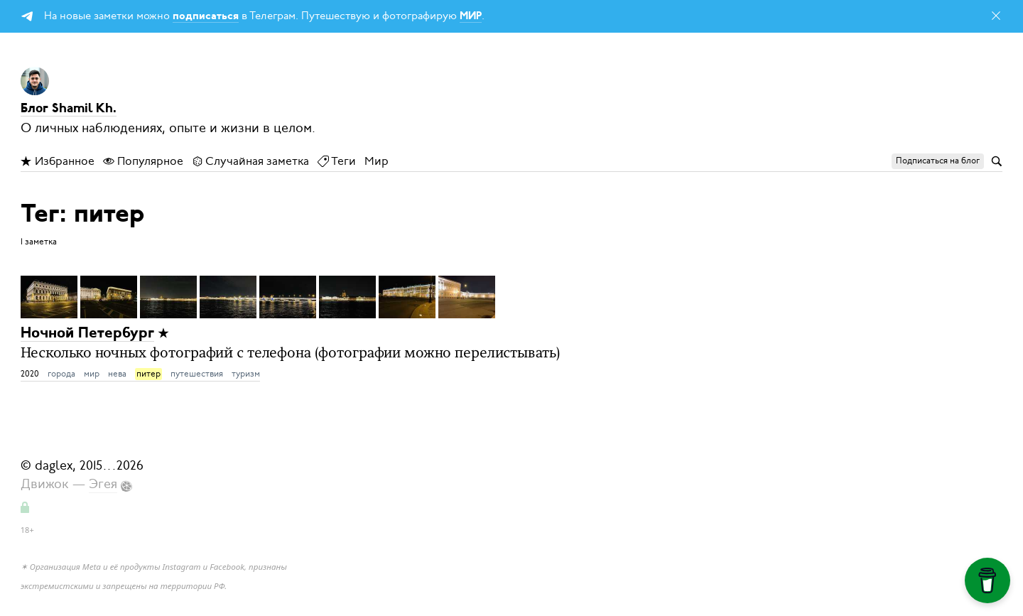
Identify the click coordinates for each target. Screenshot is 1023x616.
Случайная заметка (250, 161)
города (61, 373)
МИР (471, 16)
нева (117, 373)
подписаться (206, 16)
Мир (376, 161)
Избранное (57, 161)
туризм (246, 373)
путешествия (196, 373)
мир (91, 373)
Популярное (143, 161)
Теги (337, 161)
